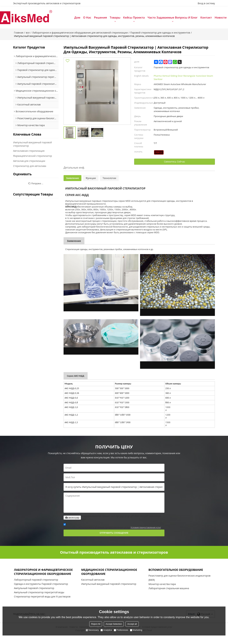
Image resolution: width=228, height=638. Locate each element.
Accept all (132, 624)
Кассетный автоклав (92, 583)
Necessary (92, 630)
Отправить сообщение (114, 534)
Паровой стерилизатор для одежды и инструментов (160, 34)
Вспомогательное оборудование (177, 572)
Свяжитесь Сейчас (174, 163)
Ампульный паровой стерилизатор (34, 591)
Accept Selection (114, 624)
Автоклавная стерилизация (29, 152)
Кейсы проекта (134, 18)
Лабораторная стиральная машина (168, 591)
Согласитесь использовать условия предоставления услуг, (112, 528)
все (28, 34)
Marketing (136, 630)
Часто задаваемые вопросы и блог (172, 18)
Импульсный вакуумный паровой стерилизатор (32, 145)
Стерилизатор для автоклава (29, 167)
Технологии (109, 180)
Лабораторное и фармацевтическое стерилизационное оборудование (45, 574)
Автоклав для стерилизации (29, 162)
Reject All (95, 624)
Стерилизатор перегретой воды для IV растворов (42, 599)
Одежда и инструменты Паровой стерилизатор (41, 587)
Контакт (206, 18)
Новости (220, 18)
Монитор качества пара (162, 586)
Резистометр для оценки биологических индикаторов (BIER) (179, 580)
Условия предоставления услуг (146, 529)
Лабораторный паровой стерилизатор (36, 583)
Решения (100, 18)
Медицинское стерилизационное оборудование (111, 574)
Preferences (121, 630)
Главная (18, 34)
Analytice (106, 630)
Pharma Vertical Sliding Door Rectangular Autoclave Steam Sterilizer (183, 79)
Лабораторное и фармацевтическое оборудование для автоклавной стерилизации (80, 34)
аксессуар (72, 519)
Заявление (72, 180)
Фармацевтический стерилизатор (32, 157)
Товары (115, 18)
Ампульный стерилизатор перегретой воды (39, 595)
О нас (87, 18)
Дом (77, 18)
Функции (91, 180)
